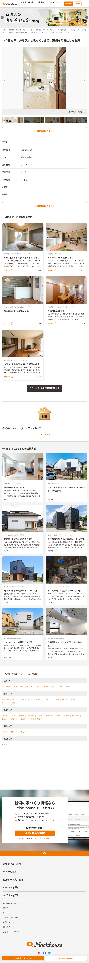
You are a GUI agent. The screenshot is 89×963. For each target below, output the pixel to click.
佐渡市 (4, 745)
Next (84, 80)
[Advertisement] (44, 768)
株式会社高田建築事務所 (12, 638)
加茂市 (39, 716)
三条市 (6, 602)
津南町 (31, 719)
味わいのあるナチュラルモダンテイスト (21, 591)
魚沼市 (66, 716)
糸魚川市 (14, 732)
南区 (54, 687)
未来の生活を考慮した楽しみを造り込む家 (22, 364)
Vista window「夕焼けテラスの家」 (19, 642)
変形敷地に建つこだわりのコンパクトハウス (66, 539)
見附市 (58, 716)
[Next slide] (86, 17)
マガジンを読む (11, 895)
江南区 (38, 687)
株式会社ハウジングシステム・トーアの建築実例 (51, 30)
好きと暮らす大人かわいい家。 (17, 311)
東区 (22, 687)
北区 (15, 687)
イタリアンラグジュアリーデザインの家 (64, 591)
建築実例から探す (12, 864)
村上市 (14, 699)
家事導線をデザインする (14, 487)
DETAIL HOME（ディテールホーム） (60, 535)
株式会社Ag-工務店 (54, 483)
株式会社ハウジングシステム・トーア (20, 30)
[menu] (84, 3)
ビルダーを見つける (13, 879)
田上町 (83, 270)
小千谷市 (30, 716)
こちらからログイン (46, 838)
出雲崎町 (14, 719)
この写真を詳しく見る (76, 112)
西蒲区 (68, 687)
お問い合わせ (8, 922)
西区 (60, 687)
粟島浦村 (14, 703)
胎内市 (48, 699)
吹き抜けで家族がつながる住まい (18, 539)
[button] (44, 673)
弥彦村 (64, 699)
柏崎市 (11, 33)
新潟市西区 (7, 551)
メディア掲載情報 (10, 918)
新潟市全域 (6, 687)
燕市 (5, 499)
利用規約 (6, 927)
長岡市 (39, 270)
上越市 (50, 602)
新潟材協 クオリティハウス (14, 483)
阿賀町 (73, 699)
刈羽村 (39, 719)
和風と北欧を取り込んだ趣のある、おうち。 (22, 257)
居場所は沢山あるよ (56, 311)
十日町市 (49, 716)
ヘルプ (5, 913)
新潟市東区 (51, 499)
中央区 (29, 687)
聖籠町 (56, 699)
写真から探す (10, 871)
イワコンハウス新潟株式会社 (14, 535)
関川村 (4, 703)
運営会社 (6, 908)
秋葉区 (46, 687)
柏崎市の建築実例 (21, 33)
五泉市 (29, 699)
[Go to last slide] (2, 17)
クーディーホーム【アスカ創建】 (59, 587)
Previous (4, 80)
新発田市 (5, 699)
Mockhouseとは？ (10, 903)
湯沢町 (23, 719)
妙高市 (23, 732)
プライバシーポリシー (12, 932)
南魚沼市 (75, 716)
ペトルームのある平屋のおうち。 (61, 257)
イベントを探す (11, 887)
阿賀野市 (39, 699)
